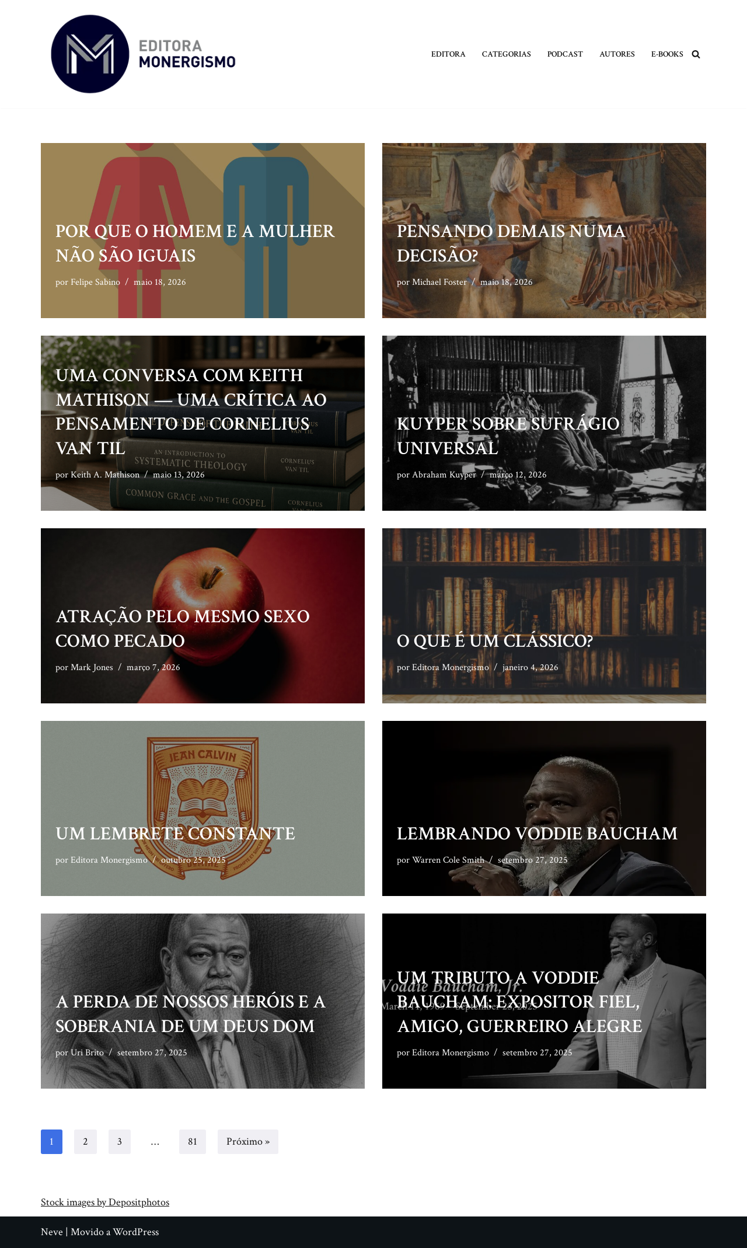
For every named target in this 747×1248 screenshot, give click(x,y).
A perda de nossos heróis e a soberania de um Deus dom (190, 1014)
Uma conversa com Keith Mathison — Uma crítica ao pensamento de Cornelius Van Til (191, 412)
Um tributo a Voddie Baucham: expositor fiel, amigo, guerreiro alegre (520, 1002)
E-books (667, 54)
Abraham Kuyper (444, 475)
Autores (617, 54)
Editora (448, 54)
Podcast (565, 54)
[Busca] (696, 54)
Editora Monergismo (450, 667)
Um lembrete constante (175, 834)
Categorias (506, 54)
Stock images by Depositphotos (105, 1202)
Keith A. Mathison (105, 475)
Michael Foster (439, 282)
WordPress (136, 1232)
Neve (52, 1232)
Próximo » (248, 1141)
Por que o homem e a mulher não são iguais (195, 243)
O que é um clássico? (495, 641)
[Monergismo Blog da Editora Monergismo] (143, 54)
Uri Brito (87, 1053)
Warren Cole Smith (448, 860)
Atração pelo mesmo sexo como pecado (182, 629)
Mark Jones (92, 667)
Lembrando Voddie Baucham (537, 834)
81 (192, 1141)
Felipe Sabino (95, 282)
